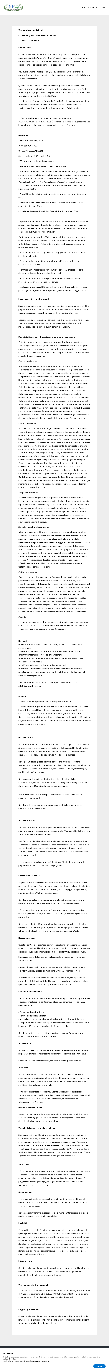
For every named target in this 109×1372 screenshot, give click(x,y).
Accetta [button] (99, 1366)
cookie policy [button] (11, 1359)
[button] (104, 1353)
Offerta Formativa (89, 7)
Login (102, 7)
